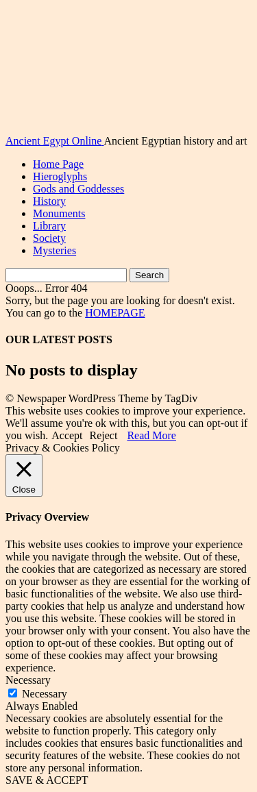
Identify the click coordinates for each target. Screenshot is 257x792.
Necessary (44, 694)
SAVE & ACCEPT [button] (46, 780)
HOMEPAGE (115, 313)
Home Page (58, 164)
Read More (151, 435)
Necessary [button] (28, 680)
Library (49, 226)
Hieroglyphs (60, 176)
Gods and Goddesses (78, 189)
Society (49, 238)
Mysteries (54, 250)
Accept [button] (66, 435)
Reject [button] (104, 435)
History (49, 201)
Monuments (59, 213)
